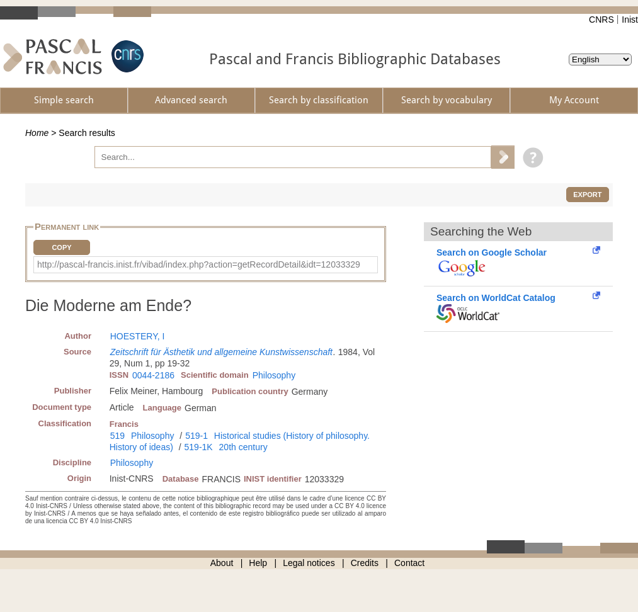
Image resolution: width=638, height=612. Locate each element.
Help (258, 563)
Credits (365, 563)
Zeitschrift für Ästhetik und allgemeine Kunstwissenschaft (221, 352)
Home (36, 133)
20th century (243, 447)
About (222, 563)
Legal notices (309, 563)
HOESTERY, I (137, 336)
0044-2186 (153, 375)
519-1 (196, 436)
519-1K (199, 447)
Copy (61, 247)
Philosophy (274, 375)
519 (117, 436)
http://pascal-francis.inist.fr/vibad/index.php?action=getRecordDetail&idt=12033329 (198, 264)
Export (587, 194)
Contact (409, 563)
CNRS (601, 19)
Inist (630, 19)
